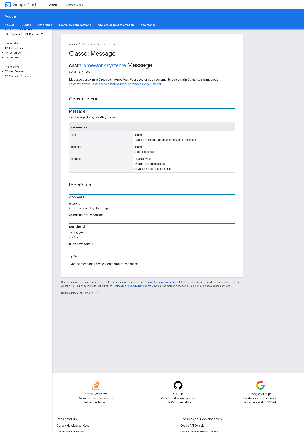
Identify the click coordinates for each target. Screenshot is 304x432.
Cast (24, 4)
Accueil (11, 16)
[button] (25, 53)
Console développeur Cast (73, 425)
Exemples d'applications (75, 25)
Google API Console (192, 425)
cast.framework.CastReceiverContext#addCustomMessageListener (115, 84)
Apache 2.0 (67, 285)
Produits (87, 44)
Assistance (148, 25)
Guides (26, 25)
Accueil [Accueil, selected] (54, 4)
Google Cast (74, 4)
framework (92, 65)
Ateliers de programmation (116, 25)
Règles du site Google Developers (132, 285)
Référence (112, 44)
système (116, 65)
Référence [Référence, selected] (45, 25)
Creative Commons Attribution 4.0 (163, 282)
